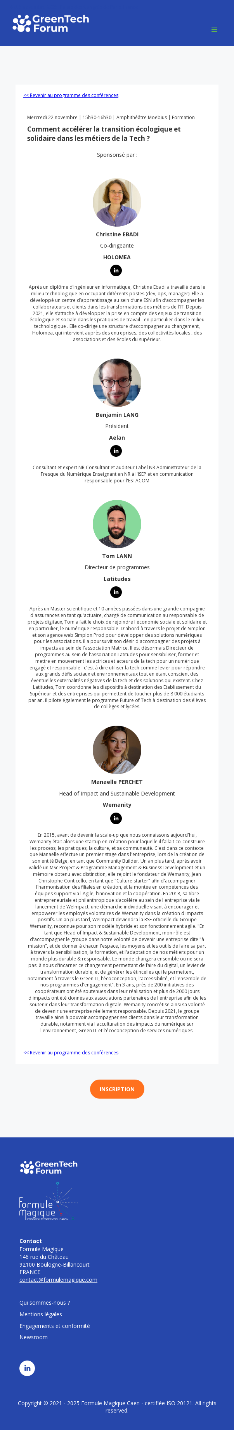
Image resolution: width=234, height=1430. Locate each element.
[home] (48, 23)
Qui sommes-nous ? (44, 1302)
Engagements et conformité (54, 1325)
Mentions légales (40, 1314)
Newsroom (33, 1337)
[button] (214, 30)
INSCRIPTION (117, 1089)
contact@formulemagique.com (58, 1279)
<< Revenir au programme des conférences (70, 95)
